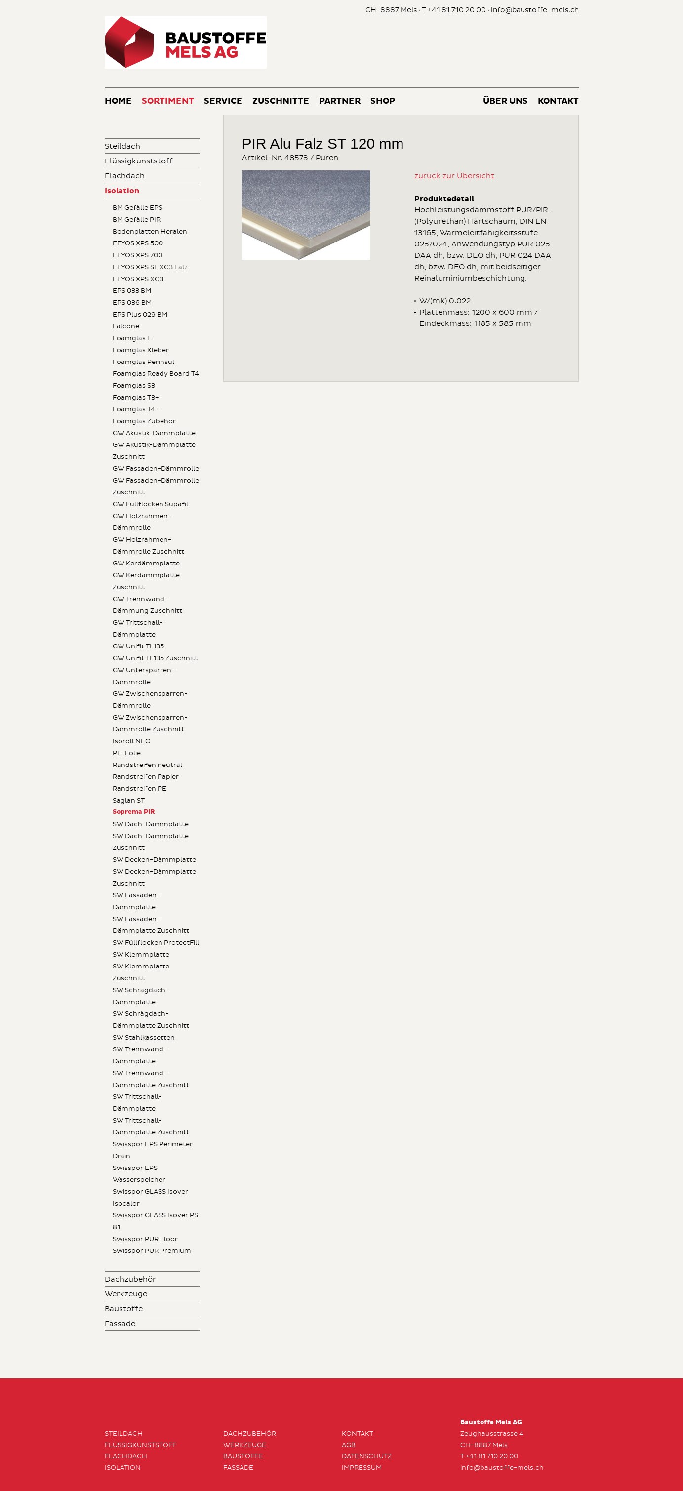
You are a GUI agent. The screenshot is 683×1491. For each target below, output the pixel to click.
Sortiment (168, 101)
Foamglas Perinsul (143, 362)
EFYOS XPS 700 (137, 255)
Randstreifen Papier (146, 777)
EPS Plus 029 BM (140, 315)
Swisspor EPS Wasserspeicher (139, 1174)
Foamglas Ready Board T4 (156, 374)
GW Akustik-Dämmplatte (154, 433)
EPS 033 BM (132, 291)
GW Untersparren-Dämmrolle (144, 676)
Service (223, 101)
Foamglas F (132, 338)
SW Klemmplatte (141, 955)
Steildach (122, 146)
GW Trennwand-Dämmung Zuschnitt (147, 605)
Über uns (505, 101)
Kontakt (558, 101)
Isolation (122, 191)
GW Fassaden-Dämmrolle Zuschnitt (156, 486)
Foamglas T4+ (136, 409)
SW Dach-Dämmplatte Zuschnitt (151, 842)
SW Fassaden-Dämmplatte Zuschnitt (151, 925)
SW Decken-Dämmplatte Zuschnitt (154, 877)
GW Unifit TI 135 (138, 646)
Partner (340, 101)
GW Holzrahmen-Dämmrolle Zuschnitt (148, 546)
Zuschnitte (280, 101)
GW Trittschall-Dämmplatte (138, 629)
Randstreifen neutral (147, 765)
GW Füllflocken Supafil (150, 504)
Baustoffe (124, 1309)
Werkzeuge (126, 1294)
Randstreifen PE (139, 789)
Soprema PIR (134, 812)
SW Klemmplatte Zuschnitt (141, 972)
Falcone (126, 326)
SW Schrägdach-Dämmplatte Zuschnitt (151, 1020)
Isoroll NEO (132, 741)
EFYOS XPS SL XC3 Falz (150, 267)
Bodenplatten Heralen (150, 232)
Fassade (120, 1324)
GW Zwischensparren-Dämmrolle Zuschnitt (150, 723)
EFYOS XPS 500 (138, 243)
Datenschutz (367, 1456)
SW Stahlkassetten (144, 1038)
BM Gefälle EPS (137, 208)
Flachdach (125, 176)
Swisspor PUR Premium (152, 1251)
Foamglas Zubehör (144, 421)
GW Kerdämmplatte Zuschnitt (146, 581)
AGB (349, 1445)
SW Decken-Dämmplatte (154, 860)
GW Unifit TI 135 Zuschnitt (155, 658)
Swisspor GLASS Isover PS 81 (155, 1221)
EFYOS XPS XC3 (138, 279)
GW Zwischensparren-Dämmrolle (150, 700)
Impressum (362, 1468)
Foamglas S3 (134, 386)
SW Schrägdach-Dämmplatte (141, 996)
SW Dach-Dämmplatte (151, 824)
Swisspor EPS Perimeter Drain (153, 1150)
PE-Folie (127, 753)
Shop (382, 101)
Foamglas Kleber (141, 350)
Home (118, 101)
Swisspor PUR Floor (145, 1239)
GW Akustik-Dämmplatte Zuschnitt (154, 451)
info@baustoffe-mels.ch (535, 10)
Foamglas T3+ (136, 398)
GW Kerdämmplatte (146, 563)
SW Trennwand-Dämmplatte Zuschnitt (151, 1079)
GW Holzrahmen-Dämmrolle (142, 522)
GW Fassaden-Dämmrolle (156, 469)
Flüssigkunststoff (139, 161)
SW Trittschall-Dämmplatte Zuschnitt (151, 1126)
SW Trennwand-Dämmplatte (140, 1055)
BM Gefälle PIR (137, 220)
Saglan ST (129, 801)
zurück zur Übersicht (454, 176)
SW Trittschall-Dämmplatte (137, 1103)
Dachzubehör (130, 1279)
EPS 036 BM (132, 303)
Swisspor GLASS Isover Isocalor (150, 1198)
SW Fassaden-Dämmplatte (136, 901)
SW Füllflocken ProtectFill (156, 943)
